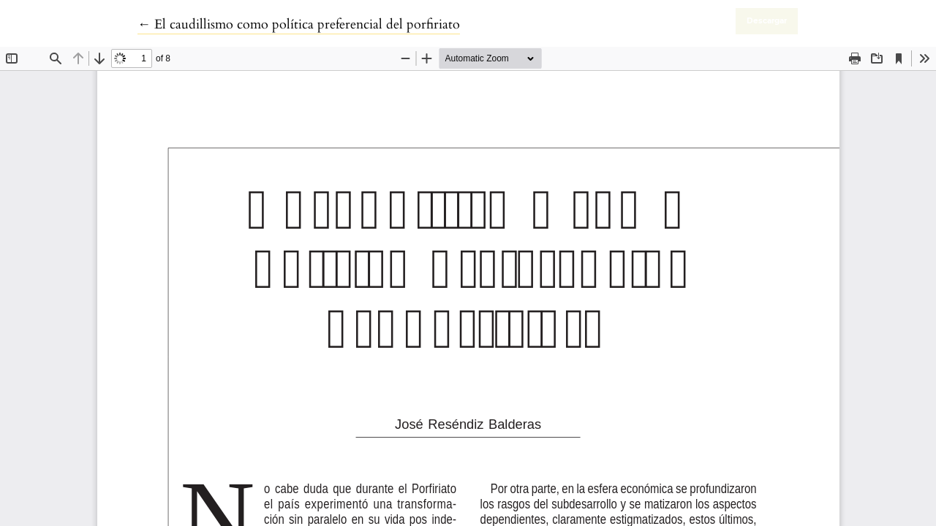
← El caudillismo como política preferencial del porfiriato (298, 24)
